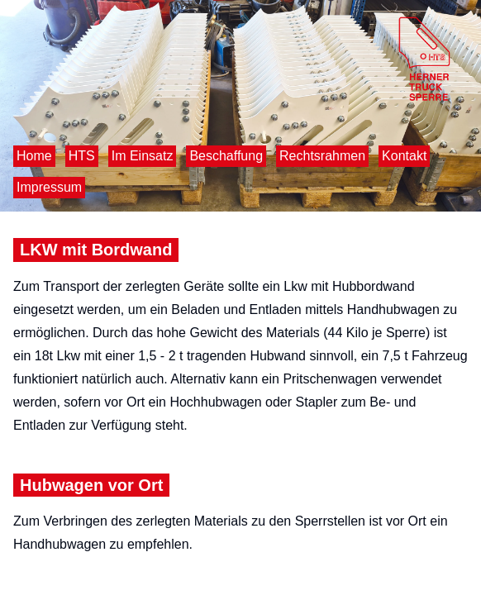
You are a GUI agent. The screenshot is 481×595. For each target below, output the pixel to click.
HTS (82, 156)
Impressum (49, 187)
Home (34, 156)
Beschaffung (226, 156)
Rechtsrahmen (322, 156)
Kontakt (404, 156)
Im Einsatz (143, 156)
